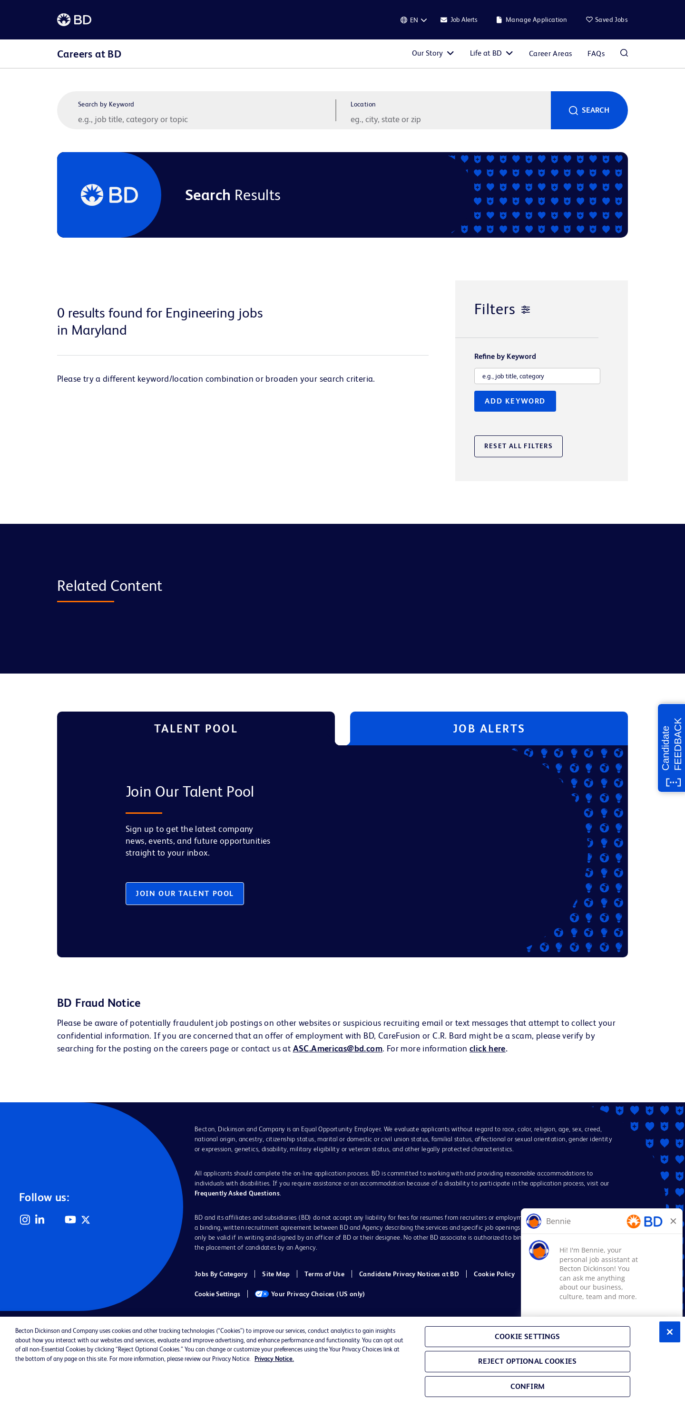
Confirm (527, 1386)
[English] (414, 20)
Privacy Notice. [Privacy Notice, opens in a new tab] (274, 1358)
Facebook (55, 1219)
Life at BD (486, 53)
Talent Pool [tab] (196, 728)
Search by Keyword (106, 104)
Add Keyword (515, 400)
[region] (342, 1362)
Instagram (24, 1219)
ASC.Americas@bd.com (337, 1048)
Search (595, 110)
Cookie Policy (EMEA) (562, 1274)
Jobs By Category (221, 1274)
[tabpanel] (322, 851)
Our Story (427, 53)
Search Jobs (624, 54)
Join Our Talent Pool (185, 893)
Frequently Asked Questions (237, 1193)
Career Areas (550, 53)
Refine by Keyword (505, 356)
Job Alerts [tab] (489, 728)
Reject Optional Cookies (527, 1361)
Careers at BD (89, 54)
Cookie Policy (494, 1274)
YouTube (70, 1219)
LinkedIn (40, 1219)
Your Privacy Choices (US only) (310, 1294)
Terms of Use (324, 1274)
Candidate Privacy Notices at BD (409, 1274)
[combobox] (449, 118)
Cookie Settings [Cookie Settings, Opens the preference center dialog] (527, 1336)
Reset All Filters (518, 446)
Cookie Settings (217, 1294)
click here (488, 1048)
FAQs (596, 53)
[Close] (669, 1331)
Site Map (276, 1274)
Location (363, 104)
